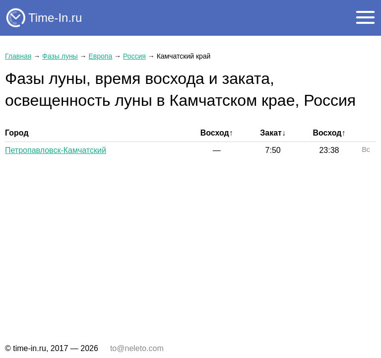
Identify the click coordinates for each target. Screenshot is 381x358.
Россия (134, 56)
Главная (18, 56)
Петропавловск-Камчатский (55, 150)
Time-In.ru (55, 17)
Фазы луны (60, 56)
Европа (100, 56)
